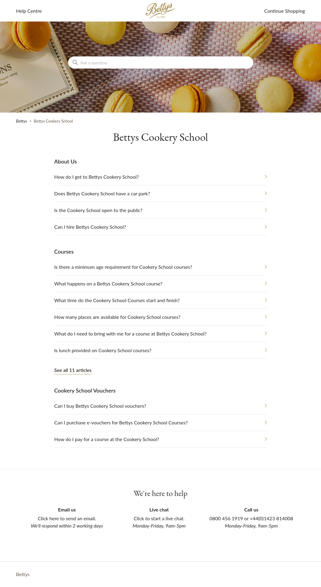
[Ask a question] (160, 62)
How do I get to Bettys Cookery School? (96, 177)
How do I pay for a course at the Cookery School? (106, 439)
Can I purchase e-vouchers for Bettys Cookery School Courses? (121, 422)
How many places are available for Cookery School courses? (117, 317)
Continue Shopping (284, 11)
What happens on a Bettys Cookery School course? (108, 283)
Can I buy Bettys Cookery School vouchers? (100, 406)
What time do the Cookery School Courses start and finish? (117, 300)
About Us (65, 161)
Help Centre (29, 11)
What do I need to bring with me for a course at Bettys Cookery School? (130, 333)
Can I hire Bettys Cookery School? (90, 227)
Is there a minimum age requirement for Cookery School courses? (123, 267)
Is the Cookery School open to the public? (98, 210)
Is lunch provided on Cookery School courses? (103, 350)
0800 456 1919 (226, 518)
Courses (64, 251)
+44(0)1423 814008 (271, 518)
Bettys (21, 121)
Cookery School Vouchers (85, 390)
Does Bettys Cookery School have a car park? (102, 193)
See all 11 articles (73, 370)
